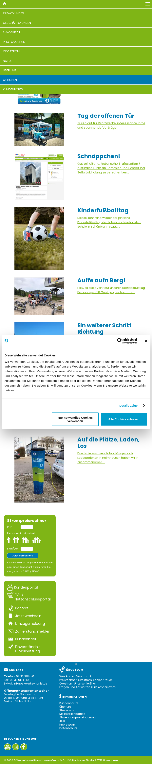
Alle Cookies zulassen (124, 419)
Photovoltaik (14, 42)
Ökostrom (11, 51)
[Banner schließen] (146, 341)
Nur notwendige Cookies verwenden (75, 419)
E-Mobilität (11, 32)
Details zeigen (129, 405)
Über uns (9, 70)
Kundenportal (14, 89)
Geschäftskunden (17, 23)
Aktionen (10, 80)
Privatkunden (13, 13)
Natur (7, 61)
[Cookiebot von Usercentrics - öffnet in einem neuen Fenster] (120, 341)
